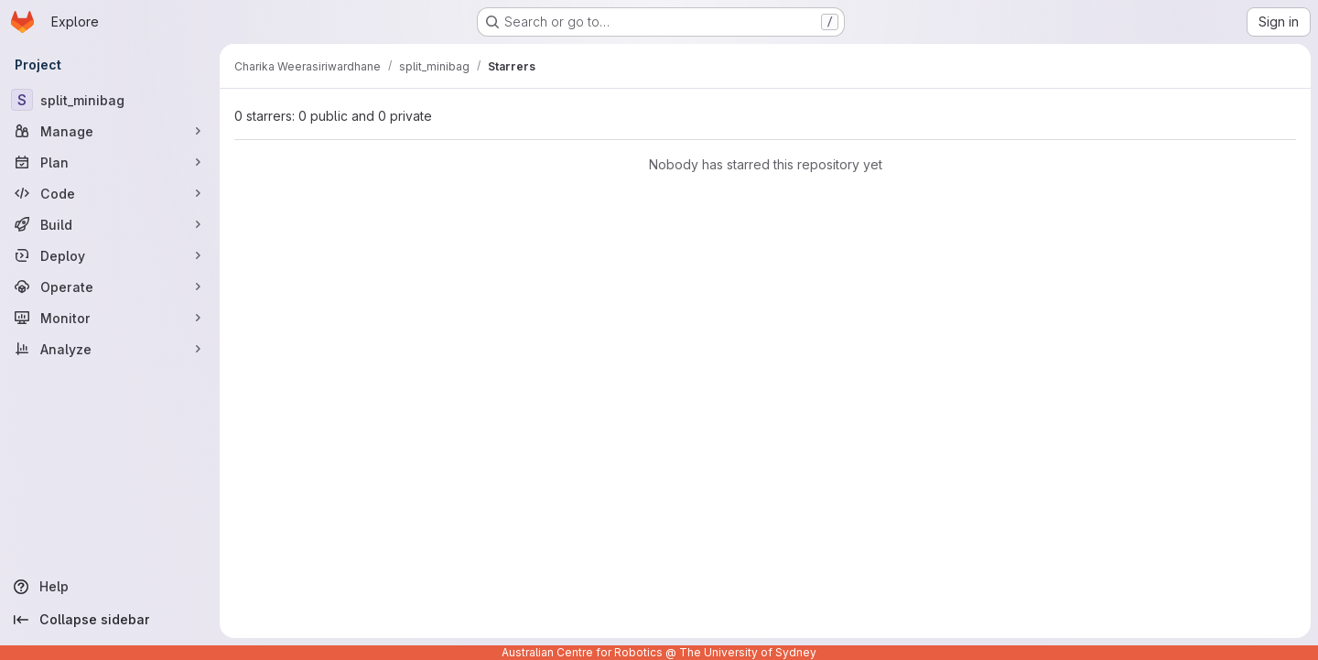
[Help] (109, 586)
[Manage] (109, 131)
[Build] (109, 224)
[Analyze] (109, 348)
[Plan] (109, 162)
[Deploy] (109, 255)
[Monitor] (109, 317)
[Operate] (109, 286)
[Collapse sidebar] (109, 619)
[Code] (109, 193)
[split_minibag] (109, 99)
